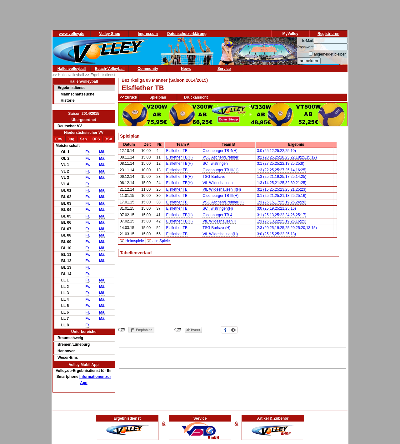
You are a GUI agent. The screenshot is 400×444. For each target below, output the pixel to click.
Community (148, 68)
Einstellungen (233, 330)
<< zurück (128, 97)
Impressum (148, 34)
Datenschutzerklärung (187, 34)
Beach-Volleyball (109, 68)
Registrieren (328, 34)
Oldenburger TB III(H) (220, 170)
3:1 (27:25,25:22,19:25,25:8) (280, 163)
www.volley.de (71, 34)
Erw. (59, 139)
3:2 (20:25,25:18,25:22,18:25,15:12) (287, 157)
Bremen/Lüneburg (74, 344)
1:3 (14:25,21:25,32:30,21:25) (281, 183)
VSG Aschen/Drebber (220, 157)
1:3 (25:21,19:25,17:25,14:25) (281, 176)
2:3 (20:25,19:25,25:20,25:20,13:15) (287, 228)
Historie (68, 100)
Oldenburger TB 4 (217, 215)
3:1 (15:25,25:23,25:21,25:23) (281, 189)
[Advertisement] (232, 357)
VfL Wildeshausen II (219, 221)
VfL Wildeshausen (217, 183)
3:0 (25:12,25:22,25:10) (276, 151)
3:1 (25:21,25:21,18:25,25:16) (281, 195)
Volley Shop (109, 34)
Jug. (71, 139)
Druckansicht (196, 97)
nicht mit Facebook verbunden (121, 330)
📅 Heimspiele (132, 241)
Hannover (66, 351)
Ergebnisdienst (71, 87)
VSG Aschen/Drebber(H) (222, 202)
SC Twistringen (215, 163)
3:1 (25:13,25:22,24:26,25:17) (281, 215)
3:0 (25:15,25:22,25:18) (276, 234)
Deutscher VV (70, 126)
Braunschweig (70, 338)
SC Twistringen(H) (217, 208)
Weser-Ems (68, 357)
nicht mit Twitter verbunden (178, 330)
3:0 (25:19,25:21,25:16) (276, 208)
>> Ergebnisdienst (100, 75)
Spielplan (157, 97)
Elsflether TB (176, 151)
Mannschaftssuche (77, 94)
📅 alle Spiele (158, 241)
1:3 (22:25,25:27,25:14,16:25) (281, 170)
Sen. (84, 139)
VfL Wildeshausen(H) (220, 234)
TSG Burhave (213, 176)
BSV (108, 139)
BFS (96, 139)
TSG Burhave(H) (216, 228)
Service (224, 68)
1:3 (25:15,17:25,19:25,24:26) (281, 202)
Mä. (102, 152)
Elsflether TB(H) (179, 157)
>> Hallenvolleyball (68, 75)
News (186, 68)
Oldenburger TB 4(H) (220, 151)
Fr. (88, 152)
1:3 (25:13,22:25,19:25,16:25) (281, 221)
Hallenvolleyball (72, 68)
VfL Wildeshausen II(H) (221, 189)
